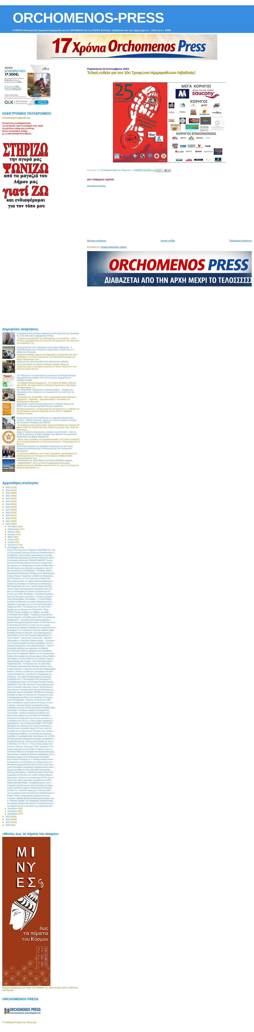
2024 (8, 819)
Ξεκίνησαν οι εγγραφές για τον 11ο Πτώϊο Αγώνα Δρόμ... (30, 604)
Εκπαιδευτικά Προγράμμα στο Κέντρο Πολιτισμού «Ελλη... (31, 558)
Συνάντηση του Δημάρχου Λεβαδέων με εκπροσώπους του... (32, 627)
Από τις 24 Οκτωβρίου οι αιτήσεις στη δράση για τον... (29, 591)
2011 (8, 493)
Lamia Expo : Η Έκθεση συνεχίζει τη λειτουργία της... (29, 710)
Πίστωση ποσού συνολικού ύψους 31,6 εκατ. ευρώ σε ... (30, 728)
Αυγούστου (13, 545)
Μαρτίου (12, 532)
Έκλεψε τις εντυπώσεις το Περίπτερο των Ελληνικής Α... (30, 584)
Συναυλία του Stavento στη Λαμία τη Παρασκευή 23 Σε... (30, 602)
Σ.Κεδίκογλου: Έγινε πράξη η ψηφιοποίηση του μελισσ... (30, 555)
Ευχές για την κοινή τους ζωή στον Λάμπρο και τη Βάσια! (42, 361)
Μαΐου (11, 537)
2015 (8, 504)
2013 (8, 498)
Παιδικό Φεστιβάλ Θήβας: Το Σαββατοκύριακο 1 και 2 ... (30, 783)
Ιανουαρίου (13, 526)
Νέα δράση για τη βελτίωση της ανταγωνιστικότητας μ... (30, 726)
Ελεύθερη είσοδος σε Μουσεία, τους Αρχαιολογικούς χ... (30, 633)
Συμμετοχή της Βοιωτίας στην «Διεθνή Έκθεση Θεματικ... (30, 775)
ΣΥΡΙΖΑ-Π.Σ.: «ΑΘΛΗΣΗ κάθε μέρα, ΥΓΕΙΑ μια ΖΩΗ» (29, 790)
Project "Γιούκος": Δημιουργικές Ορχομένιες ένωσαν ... (29, 795)
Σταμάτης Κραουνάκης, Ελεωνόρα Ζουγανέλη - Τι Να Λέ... (31, 646)
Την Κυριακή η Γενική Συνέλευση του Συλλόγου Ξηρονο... (30, 658)
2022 (8, 524)
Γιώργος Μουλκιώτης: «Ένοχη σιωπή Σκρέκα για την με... (30, 741)
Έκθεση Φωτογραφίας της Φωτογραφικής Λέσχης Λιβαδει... (31, 656)
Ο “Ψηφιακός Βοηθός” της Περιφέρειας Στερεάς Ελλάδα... (30, 801)
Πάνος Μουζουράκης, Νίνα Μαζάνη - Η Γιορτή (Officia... (30, 599)
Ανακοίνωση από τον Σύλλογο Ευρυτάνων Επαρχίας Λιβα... (31, 708)
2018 (8, 512)
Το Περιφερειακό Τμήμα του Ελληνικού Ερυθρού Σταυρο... (31, 682)
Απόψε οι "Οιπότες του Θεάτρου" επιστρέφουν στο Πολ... (30, 671)
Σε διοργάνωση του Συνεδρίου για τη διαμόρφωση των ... (30, 762)
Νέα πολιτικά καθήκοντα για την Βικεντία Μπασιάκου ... (29, 715)
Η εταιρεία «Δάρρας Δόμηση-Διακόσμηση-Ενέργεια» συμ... (31, 798)
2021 (8, 521)
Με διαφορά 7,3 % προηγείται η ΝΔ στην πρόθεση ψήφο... (31, 630)
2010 (8, 490)
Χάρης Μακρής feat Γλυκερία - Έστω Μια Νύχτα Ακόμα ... (30, 661)
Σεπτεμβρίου (13, 547)
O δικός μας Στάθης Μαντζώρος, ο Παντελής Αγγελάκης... (30, 594)
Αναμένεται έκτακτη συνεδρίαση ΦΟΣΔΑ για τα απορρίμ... (31, 692)
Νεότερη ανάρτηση (96, 240)
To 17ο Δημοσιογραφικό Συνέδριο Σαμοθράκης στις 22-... (30, 643)
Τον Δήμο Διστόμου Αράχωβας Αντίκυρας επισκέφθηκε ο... (31, 739)
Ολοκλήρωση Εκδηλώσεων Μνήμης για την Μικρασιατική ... (31, 573)
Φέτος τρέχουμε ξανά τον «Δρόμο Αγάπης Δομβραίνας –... (31, 581)
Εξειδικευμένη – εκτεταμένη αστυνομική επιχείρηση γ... (29, 620)
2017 (8, 510)
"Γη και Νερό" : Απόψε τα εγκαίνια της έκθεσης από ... (29, 713)
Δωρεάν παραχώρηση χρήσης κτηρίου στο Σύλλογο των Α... (32, 622)
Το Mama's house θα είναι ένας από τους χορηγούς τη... (30, 718)
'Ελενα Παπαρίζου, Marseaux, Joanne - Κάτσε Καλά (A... (30, 687)
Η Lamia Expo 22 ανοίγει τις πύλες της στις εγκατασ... (29, 625)
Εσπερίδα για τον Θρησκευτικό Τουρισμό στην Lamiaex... (30, 731)
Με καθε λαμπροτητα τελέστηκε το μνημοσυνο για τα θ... (30, 568)
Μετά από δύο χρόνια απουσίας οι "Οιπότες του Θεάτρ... (30, 596)
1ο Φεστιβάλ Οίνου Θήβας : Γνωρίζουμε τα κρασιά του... (30, 614)
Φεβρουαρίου (14, 529)
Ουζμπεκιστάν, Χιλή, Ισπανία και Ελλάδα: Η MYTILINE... (30, 723)
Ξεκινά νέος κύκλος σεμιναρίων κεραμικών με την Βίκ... (29, 780)
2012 (8, 495)
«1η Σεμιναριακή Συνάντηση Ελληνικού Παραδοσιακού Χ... (31, 552)
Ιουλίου (11, 542)
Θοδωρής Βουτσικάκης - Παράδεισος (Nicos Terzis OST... (31, 772)
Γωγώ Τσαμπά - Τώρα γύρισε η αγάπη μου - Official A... (30, 638)
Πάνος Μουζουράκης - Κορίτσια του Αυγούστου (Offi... (29, 700)
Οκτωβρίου (13, 808)
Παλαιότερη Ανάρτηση (240, 240)
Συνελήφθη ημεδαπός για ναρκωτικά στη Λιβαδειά (27, 648)
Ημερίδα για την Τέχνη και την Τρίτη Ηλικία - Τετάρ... (28, 609)
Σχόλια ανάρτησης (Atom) (114, 247)
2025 (8, 822)
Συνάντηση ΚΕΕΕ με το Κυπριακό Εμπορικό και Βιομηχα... (31, 752)
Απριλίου (12, 534)
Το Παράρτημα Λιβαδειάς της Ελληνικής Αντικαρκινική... (30, 734)
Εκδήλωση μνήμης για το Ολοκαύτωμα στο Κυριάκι (28, 757)
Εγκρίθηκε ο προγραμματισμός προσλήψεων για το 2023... (31, 736)
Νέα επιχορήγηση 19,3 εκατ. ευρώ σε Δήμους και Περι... (30, 586)
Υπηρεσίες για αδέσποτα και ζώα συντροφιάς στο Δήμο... (30, 785)
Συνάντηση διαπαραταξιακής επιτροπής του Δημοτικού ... (30, 563)
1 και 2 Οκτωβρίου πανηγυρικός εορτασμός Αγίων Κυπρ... (31, 767)
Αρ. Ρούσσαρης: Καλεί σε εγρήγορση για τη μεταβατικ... (30, 651)
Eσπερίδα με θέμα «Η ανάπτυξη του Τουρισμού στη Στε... (30, 695)
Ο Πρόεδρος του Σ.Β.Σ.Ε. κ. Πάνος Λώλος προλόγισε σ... (30, 721)
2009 (8, 487)
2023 (8, 816)
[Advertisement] (170, 211)
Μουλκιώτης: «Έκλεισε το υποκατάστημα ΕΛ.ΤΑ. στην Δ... (31, 777)
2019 (8, 515)
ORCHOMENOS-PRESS (88, 18)
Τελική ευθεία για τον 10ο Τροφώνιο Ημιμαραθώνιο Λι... (30, 635)
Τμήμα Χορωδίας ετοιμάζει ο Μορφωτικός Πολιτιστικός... (30, 788)
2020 (8, 518)
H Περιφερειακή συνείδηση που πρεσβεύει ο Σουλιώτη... (30, 697)
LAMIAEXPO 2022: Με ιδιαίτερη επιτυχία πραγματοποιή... (31, 684)
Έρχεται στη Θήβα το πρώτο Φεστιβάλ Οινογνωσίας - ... (30, 770)
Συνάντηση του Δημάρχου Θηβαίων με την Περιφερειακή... (31, 653)
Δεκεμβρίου (13, 814)
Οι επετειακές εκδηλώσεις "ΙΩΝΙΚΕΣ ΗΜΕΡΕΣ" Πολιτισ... (30, 560)
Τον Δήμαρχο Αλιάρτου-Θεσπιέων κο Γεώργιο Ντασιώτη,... (31, 803)
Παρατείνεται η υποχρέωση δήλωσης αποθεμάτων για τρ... (31, 754)
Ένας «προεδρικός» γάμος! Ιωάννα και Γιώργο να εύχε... (30, 702)
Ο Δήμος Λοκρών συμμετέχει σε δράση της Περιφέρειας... (30, 576)
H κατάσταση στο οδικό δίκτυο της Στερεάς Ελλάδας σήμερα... (45, 460)
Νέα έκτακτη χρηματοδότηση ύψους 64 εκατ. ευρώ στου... (31, 764)
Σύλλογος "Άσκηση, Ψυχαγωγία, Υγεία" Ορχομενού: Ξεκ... (31, 746)
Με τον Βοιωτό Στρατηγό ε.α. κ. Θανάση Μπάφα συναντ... (31, 759)
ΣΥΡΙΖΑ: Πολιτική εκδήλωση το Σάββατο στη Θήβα (28, 612)
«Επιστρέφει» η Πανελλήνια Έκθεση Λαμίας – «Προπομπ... (31, 640)
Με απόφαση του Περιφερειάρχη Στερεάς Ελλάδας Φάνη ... (31, 565)
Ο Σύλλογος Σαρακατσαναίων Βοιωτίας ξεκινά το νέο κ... (30, 666)
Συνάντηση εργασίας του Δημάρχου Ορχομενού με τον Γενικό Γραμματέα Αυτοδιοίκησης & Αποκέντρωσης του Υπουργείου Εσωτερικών (45, 448)
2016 (8, 507)
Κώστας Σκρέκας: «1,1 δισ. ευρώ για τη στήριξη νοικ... (29, 578)
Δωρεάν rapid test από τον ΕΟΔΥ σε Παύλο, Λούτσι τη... (30, 749)
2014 (8, 501)
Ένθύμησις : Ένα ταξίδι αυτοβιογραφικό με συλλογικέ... (29, 677)
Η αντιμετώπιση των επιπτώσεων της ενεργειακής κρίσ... (30, 806)
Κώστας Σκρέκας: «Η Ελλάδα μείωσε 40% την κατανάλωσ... (31, 617)
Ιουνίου (11, 539)
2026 (8, 825)
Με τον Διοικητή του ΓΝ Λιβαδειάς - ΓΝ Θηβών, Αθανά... (30, 571)
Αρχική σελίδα (168, 240)
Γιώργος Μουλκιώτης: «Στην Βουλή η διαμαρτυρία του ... (30, 674)
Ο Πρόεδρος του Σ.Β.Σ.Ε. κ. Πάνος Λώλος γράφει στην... (30, 744)
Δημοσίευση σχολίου (96, 186)
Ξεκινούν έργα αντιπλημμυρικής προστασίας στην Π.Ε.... (30, 589)
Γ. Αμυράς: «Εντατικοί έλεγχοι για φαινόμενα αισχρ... (28, 705)
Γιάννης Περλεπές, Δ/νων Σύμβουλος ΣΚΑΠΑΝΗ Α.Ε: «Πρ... (31, 550)
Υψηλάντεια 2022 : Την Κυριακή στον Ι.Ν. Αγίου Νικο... (29, 607)
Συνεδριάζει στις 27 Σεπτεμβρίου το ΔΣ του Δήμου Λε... (29, 679)
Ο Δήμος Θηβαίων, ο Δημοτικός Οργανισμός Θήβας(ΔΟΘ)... (32, 669)
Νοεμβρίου (13, 811)
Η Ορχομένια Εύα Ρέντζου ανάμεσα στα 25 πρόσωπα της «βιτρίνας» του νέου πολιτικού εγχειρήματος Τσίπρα (48, 334)
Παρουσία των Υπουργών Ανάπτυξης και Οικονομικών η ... (31, 690)
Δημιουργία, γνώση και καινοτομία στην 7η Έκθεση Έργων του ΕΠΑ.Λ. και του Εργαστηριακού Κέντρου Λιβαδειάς (45, 405)
